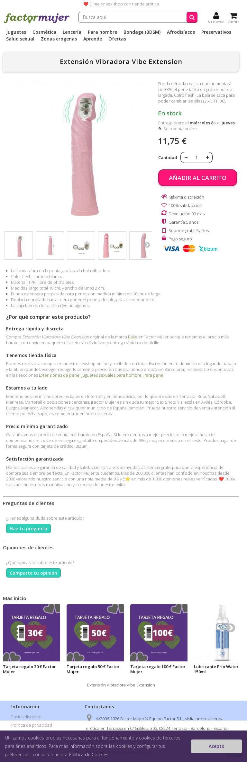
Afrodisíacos (181, 32)
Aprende (92, 39)
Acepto (216, 746)
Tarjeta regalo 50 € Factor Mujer (93, 669)
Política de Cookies (88, 754)
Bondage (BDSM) (142, 32)
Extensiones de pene (59, 375)
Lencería (72, 32)
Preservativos (216, 32)
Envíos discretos (26, 717)
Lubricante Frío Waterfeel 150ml (220, 669)
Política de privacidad (31, 725)
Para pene (153, 375)
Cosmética (44, 32)
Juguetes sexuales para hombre (111, 375)
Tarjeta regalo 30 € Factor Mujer (29, 669)
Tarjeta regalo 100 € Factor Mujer (158, 669)
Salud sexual (20, 39)
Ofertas (117, 39)
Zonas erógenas (59, 39)
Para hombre (102, 32)
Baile (132, 337)
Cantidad (167, 157)
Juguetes (16, 32)
